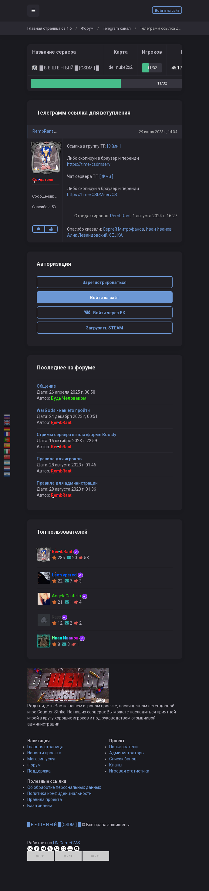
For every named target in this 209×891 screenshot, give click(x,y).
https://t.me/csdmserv (88, 164)
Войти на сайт (167, 10)
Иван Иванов (159, 229)
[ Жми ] (114, 146)
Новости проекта (44, 755)
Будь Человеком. (69, 398)
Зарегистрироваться (104, 282)
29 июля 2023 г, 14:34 (158, 131)
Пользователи (123, 749)
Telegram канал (117, 28)
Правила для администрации (67, 483)
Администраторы (126, 755)
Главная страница (45, 749)
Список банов (123, 761)
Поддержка (39, 774)
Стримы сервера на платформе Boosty (76, 434)
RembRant (42, 131)
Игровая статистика (129, 774)
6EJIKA (116, 235)
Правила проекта (44, 802)
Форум (87, 28)
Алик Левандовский (87, 235)
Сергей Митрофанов (123, 229)
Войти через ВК (104, 312)
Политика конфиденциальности (59, 796)
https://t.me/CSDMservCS (92, 194)
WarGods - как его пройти (63, 410)
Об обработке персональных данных (64, 790)
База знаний (39, 808)
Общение (46, 386)
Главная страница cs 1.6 (49, 28)
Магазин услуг (41, 761)
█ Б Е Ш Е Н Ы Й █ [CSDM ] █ (54, 827)
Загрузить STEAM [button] (104, 327)
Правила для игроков (59, 458)
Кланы (115, 768)
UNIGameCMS (66, 845)
